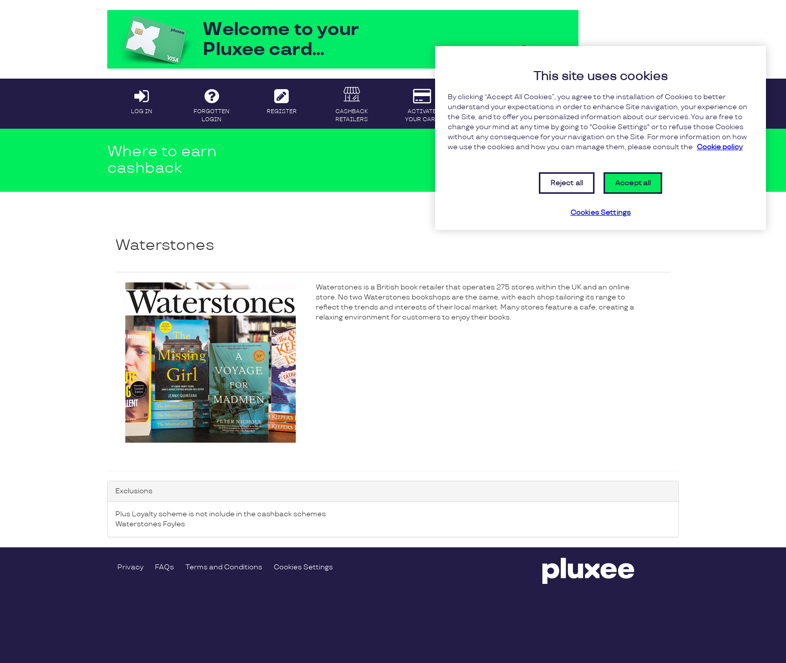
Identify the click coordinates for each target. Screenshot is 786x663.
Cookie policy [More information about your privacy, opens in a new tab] (719, 147)
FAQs (164, 567)
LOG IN (141, 99)
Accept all (633, 183)
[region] (600, 138)
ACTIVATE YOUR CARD (421, 103)
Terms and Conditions (223, 567)
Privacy (130, 567)
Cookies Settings (303, 567)
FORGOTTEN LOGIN (211, 103)
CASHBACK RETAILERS (351, 103)
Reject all (566, 183)
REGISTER (282, 99)
